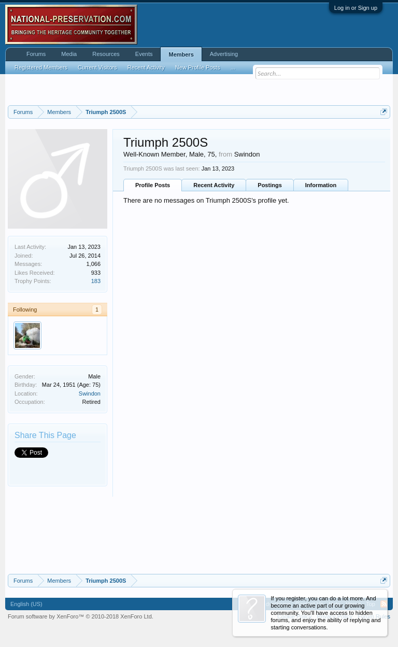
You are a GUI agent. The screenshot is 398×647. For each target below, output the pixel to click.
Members (180, 54)
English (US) (26, 604)
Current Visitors (97, 67)
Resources (106, 54)
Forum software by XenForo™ (80, 616)
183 (96, 281)
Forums (36, 54)
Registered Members (41, 67)
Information (321, 185)
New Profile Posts (197, 67)
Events (144, 54)
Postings (269, 185)
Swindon (90, 393)
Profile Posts (152, 185)
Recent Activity (213, 185)
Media (69, 54)
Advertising (224, 54)
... (233, 67)
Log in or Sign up (355, 8)
